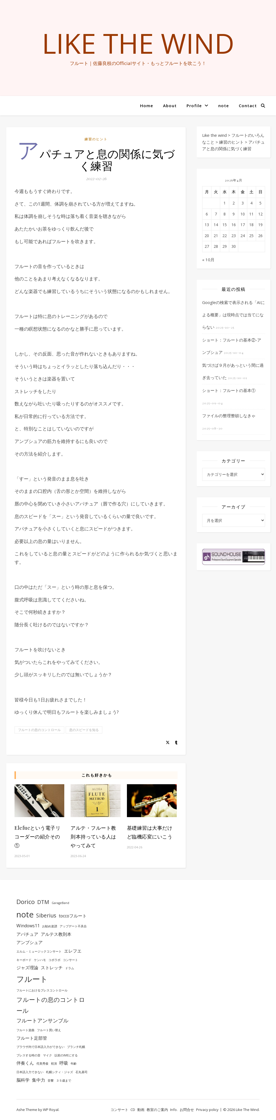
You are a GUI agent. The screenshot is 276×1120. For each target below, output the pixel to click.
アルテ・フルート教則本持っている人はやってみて (93, 837)
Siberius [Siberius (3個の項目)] (46, 915)
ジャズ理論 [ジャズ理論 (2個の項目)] (27, 968)
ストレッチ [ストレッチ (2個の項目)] (52, 968)
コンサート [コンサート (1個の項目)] (70, 960)
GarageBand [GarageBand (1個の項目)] (60, 903)
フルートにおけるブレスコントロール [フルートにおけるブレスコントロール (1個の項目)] (42, 990)
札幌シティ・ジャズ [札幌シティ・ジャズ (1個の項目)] (59, 1072)
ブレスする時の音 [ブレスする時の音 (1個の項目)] (28, 1055)
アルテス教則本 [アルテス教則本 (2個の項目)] (56, 934)
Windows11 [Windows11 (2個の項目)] (28, 926)
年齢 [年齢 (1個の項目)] (74, 1063)
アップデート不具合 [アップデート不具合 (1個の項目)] (73, 926)
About (170, 105)
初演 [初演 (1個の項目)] (54, 1063)
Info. (174, 1109)
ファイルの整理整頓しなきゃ (228, 415)
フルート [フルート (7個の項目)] (32, 979)
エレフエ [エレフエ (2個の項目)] (73, 951)
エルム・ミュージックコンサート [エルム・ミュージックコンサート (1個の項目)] (39, 951)
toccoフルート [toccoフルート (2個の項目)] (73, 916)
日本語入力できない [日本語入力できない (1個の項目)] (29, 1072)
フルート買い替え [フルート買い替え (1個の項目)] (49, 1030)
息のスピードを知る (84, 729)
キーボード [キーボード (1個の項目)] (23, 960)
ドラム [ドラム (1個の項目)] (69, 968)
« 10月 (208, 259)
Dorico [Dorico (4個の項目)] (25, 901)
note (223, 105)
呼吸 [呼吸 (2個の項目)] (63, 1063)
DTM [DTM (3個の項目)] (43, 902)
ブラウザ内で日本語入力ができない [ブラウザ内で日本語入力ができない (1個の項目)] (40, 1047)
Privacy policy (207, 1109)
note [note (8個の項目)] (25, 914)
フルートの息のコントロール (39, 729)
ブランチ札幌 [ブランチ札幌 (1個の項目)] (76, 1047)
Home (146, 105)
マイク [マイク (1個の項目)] (47, 1055)
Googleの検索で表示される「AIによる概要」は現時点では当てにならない (233, 315)
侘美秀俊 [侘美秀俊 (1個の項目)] (42, 1063)
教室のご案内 (157, 1109)
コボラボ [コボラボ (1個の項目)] (54, 960)
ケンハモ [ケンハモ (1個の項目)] (40, 960)
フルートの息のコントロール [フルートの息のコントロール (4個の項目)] (50, 1004)
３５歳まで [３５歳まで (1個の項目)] (63, 1080)
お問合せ (187, 1109)
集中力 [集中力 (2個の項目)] (38, 1080)
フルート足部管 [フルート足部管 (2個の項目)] (31, 1038)
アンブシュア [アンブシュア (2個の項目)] (29, 942)
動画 (140, 1109)
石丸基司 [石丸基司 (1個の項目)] (81, 1072)
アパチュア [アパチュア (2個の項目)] (27, 934)
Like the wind (138, 43)
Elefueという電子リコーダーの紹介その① (37, 837)
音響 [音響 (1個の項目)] (51, 1080)
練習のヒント (96, 139)
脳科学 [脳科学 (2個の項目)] (23, 1080)
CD (132, 1109)
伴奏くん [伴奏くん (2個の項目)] (25, 1063)
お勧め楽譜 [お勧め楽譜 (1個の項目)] (49, 926)
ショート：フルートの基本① (228, 390)
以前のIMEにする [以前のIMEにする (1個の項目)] (66, 1055)
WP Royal (51, 1109)
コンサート (119, 1109)
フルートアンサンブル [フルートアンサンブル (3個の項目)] (42, 1020)
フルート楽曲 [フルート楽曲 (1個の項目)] (25, 1030)
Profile (194, 105)
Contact (248, 105)
